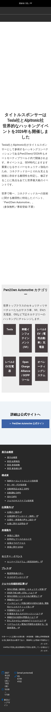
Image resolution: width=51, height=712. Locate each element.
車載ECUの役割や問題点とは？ (21, 617)
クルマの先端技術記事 (13, 583)
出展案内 (6, 507)
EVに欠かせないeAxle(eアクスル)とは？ (25, 620)
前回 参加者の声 (14, 468)
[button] (25, 423)
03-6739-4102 (19, 679)
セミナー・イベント (12, 556)
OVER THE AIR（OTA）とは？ (20, 593)
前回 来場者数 (13, 465)
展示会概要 (7, 452)
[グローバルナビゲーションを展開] (25, 3)
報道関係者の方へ (15, 573)
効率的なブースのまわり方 (19, 539)
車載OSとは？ (13, 600)
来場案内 (6, 530)
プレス (5, 568)
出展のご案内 (13, 512)
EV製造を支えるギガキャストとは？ (23, 614)
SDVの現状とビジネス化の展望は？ (23, 596)
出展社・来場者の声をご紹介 (20, 519)
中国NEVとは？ (14, 610)
